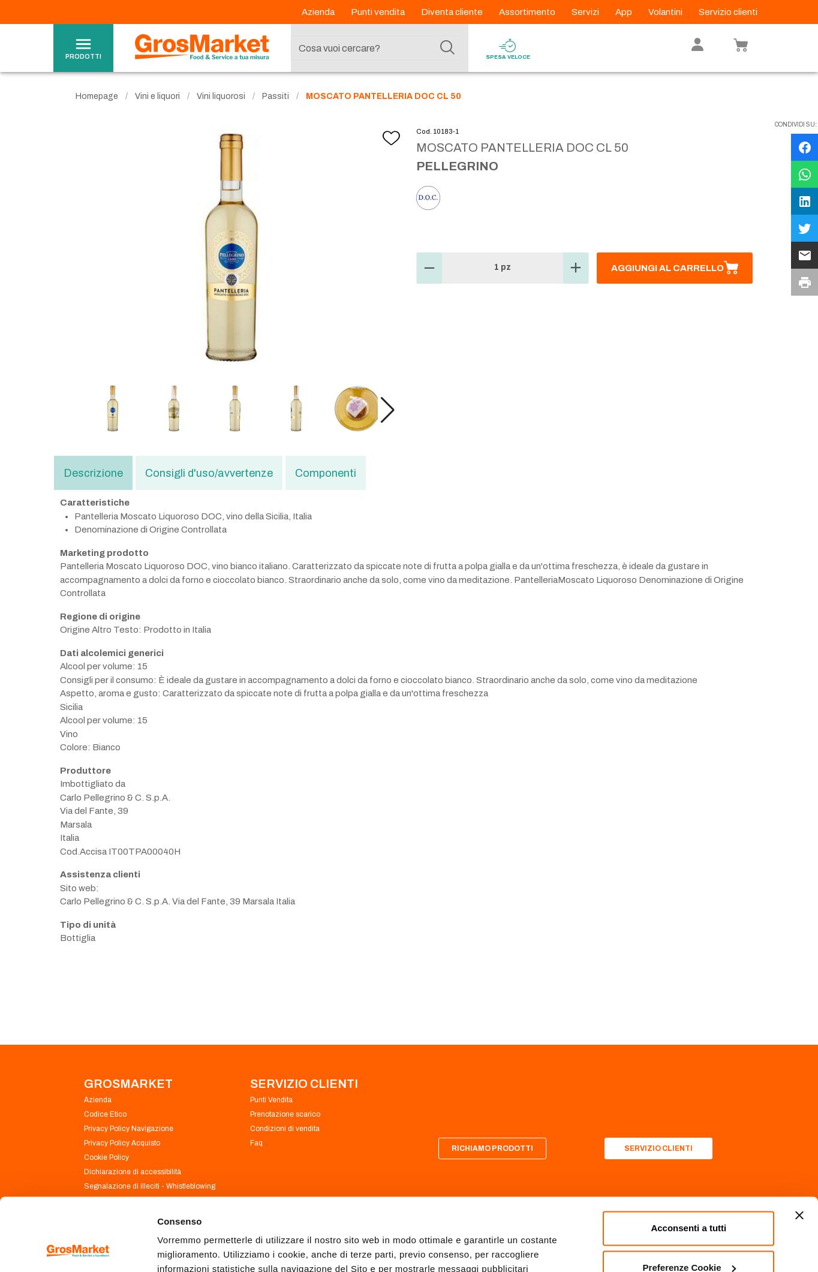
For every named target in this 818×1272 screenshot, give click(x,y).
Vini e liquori (157, 96)
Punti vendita (379, 12)
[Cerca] (447, 48)
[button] (388, 410)
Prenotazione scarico (285, 1114)
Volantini (666, 12)
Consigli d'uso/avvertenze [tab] (209, 473)
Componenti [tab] (325, 473)
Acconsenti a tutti (688, 1160)
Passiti (275, 96)
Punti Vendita (271, 1100)
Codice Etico (105, 1114)
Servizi (586, 12)
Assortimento (528, 12)
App (624, 12)
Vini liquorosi (221, 96)
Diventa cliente (453, 12)
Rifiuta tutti (688, 1239)
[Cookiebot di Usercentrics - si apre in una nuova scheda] (77, 1249)
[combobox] (376, 48)
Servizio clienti (728, 12)
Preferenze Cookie (197, 1248)
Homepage (97, 96)
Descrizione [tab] (93, 473)
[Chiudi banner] (799, 1147)
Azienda (319, 12)
